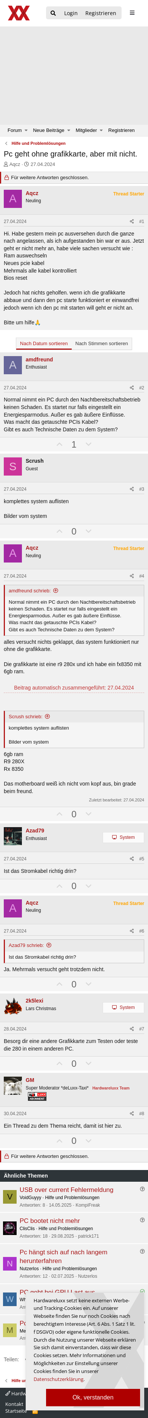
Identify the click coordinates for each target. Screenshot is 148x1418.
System (127, 837)
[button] (26, 130)
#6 (141, 931)
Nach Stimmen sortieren (102, 343)
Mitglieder (86, 130)
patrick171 (88, 1236)
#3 (141, 489)
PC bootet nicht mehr (50, 1220)
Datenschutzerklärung (58, 1379)
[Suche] (53, 13)
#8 (141, 1113)
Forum (15, 130)
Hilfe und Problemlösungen (72, 1197)
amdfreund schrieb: (30, 591)
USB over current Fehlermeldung (67, 1189)
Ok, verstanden (93, 1397)
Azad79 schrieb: (26, 945)
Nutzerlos (29, 1268)
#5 (141, 859)
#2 (141, 388)
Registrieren (121, 130)
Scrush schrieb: (26, 716)
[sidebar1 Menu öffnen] (132, 12)
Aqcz (14, 164)
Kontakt (14, 1404)
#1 (141, 221)
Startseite (16, 1410)
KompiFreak (88, 1205)
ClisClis (27, 1228)
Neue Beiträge (48, 130)
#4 (141, 576)
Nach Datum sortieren (44, 343)
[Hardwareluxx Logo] (19, 13)
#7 (141, 1029)
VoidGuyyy (30, 1197)
